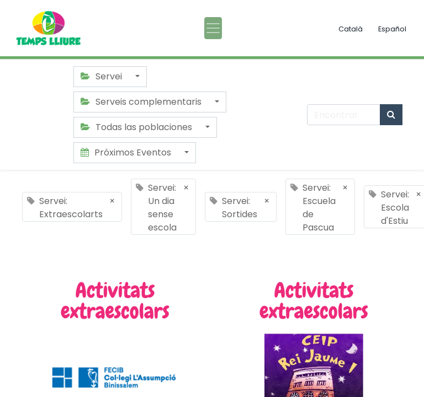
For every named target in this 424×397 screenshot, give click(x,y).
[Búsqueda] (391, 114)
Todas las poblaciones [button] (137, 127)
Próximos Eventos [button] (127, 152)
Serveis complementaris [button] (142, 101)
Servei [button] (102, 76)
